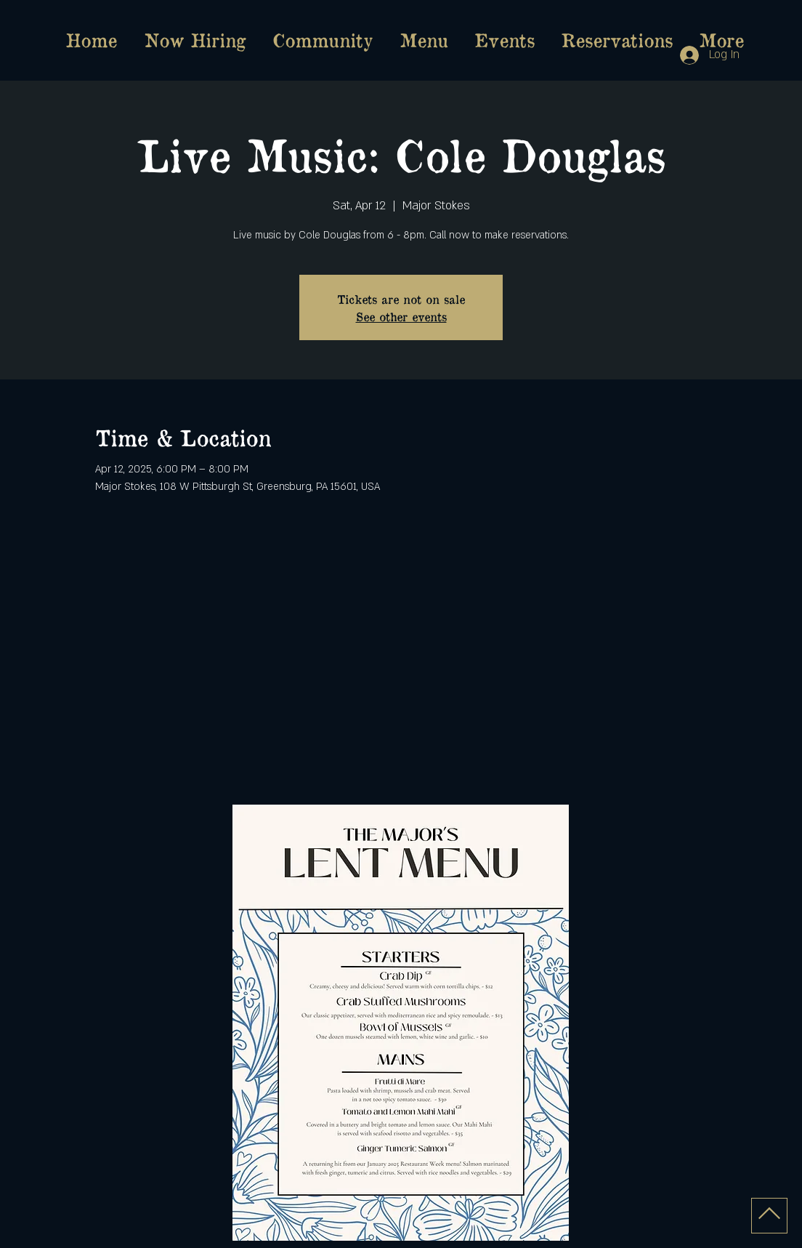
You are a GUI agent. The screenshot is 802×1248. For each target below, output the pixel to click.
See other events (401, 316)
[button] (423, 40)
